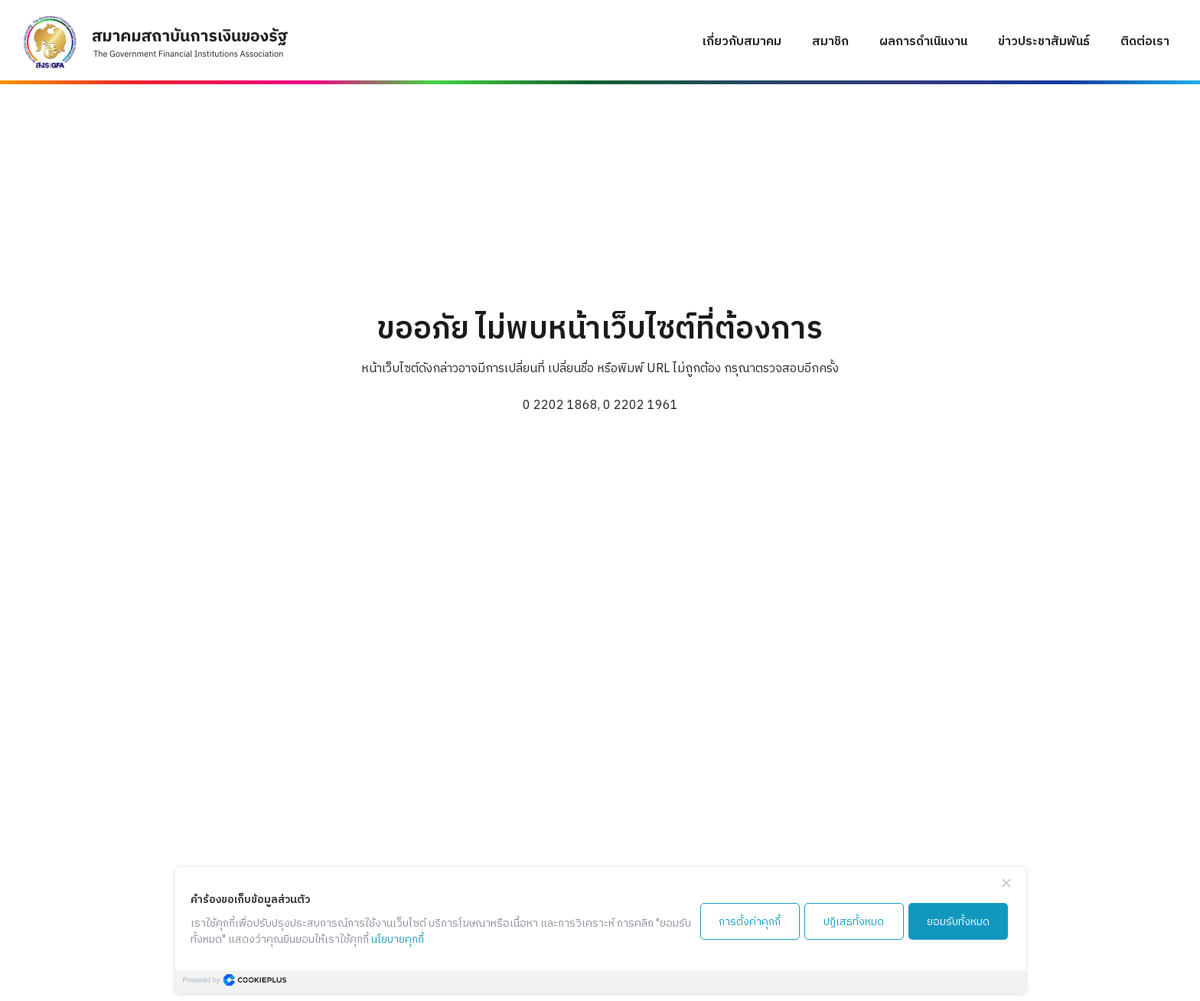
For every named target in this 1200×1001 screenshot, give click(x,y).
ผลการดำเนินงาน (923, 41)
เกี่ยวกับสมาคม (742, 41)
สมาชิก (830, 41)
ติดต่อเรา (1144, 41)
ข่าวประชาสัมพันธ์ (1044, 41)
